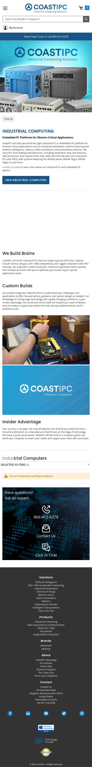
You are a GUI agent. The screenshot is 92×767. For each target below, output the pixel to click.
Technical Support (46, 669)
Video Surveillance (46, 598)
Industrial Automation (46, 588)
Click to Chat (46, 555)
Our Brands (46, 663)
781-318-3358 (48, 702)
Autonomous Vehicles (46, 604)
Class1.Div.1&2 (46, 610)
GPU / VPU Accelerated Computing (46, 585)
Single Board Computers (46, 634)
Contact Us (46, 686)
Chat (41, 36)
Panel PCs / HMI (46, 628)
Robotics (46, 601)
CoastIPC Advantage (46, 659)
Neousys (46, 648)
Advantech (46, 645)
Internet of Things (46, 591)
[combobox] (46, 19)
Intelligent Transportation (46, 607)
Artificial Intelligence (46, 582)
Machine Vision (46, 594)
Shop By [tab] (8, 118)
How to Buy (46, 666)
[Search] (86, 19)
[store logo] (46, 8)
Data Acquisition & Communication (46, 624)
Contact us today (11, 167)
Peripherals (46, 631)
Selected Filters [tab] (13, 465)
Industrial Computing (46, 621)
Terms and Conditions (46, 675)
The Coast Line (46, 672)
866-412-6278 (60, 36)
